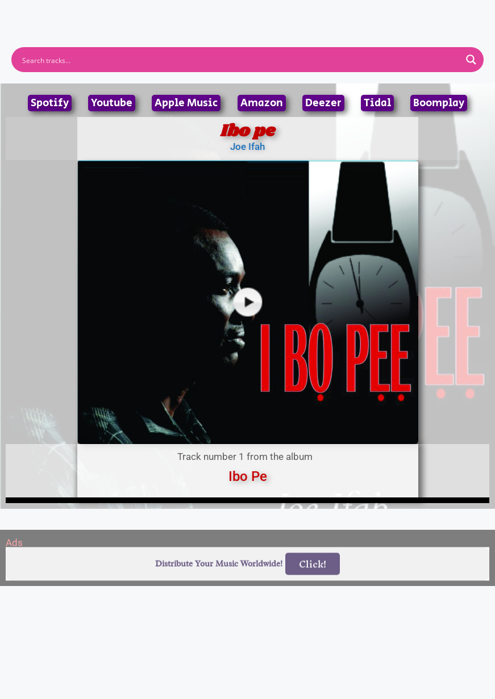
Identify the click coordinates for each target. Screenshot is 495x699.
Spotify (50, 103)
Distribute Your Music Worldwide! (218, 577)
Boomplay (438, 103)
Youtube (111, 103)
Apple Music (186, 103)
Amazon (261, 103)
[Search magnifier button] (471, 60)
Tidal (377, 103)
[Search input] (240, 59)
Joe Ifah (247, 146)
